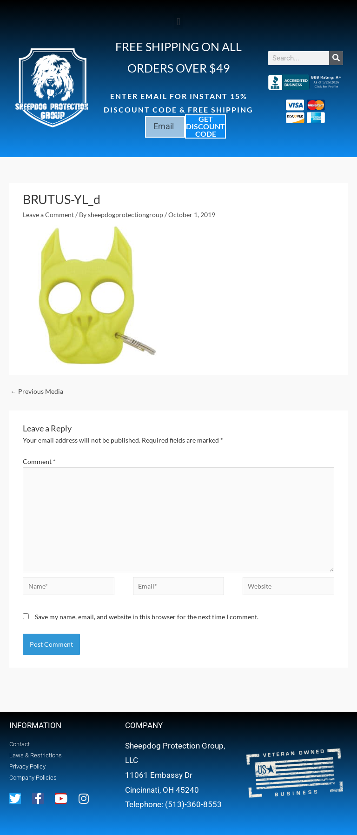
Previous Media (36, 391)
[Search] (336, 58)
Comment (39, 461)
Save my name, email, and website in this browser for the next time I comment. (146, 617)
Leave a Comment (48, 215)
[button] (178, 21)
